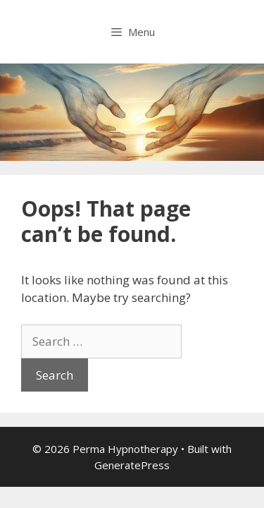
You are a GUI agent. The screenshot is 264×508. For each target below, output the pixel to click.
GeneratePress (132, 465)
